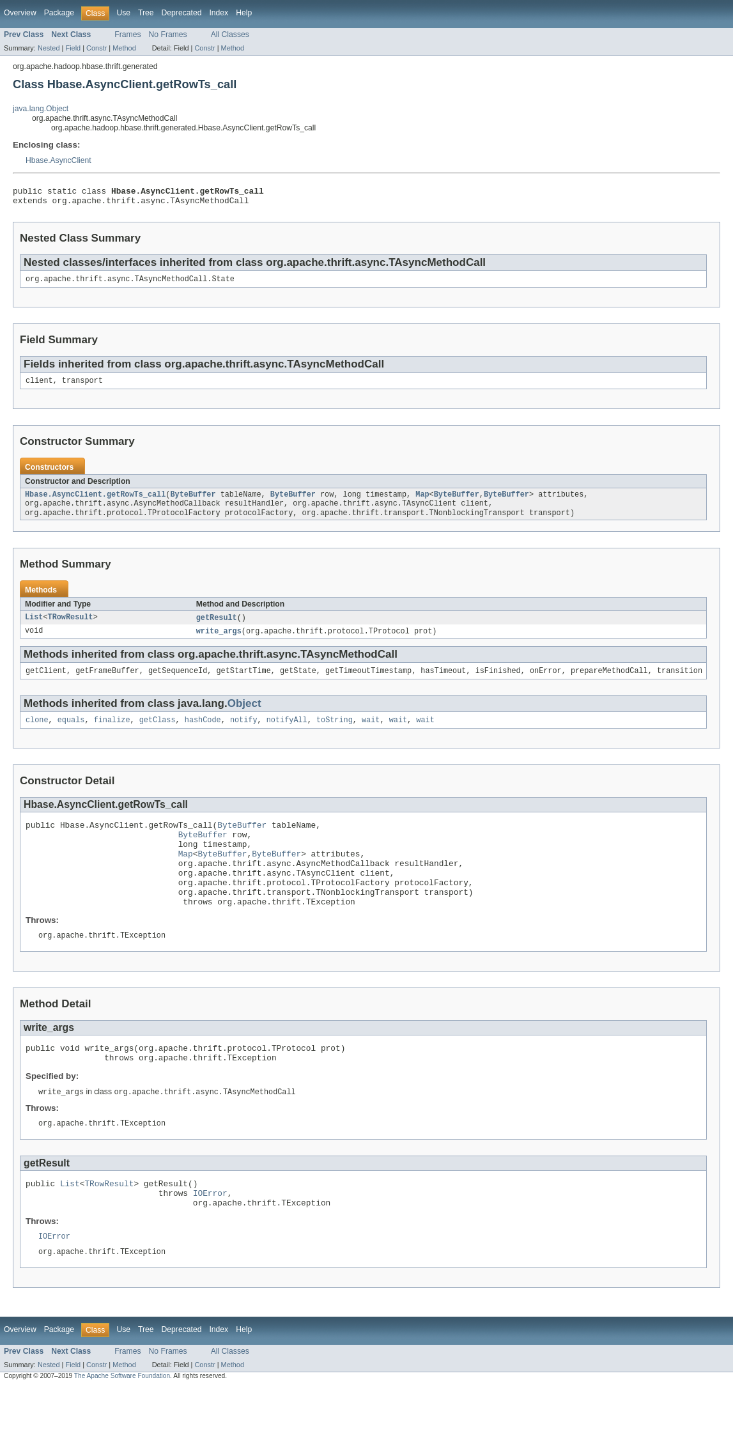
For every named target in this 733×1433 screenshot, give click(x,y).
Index (218, 12)
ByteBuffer (192, 502)
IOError (210, 1234)
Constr (96, 48)
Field (73, 48)
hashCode (203, 733)
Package (59, 12)
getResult (216, 628)
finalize (112, 733)
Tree (146, 12)
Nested (49, 48)
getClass (157, 733)
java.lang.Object (40, 108)
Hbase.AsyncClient (58, 160)
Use (123, 12)
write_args (219, 642)
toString (334, 733)
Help (244, 12)
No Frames (168, 34)
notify (244, 733)
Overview (20, 12)
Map (422, 502)
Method (123, 48)
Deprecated (182, 12)
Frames (127, 34)
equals (71, 733)
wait (371, 733)
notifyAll (286, 733)
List (34, 628)
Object (244, 715)
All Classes (230, 34)
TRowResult (70, 628)
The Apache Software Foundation (122, 1421)
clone (37, 733)
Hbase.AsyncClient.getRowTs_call (95, 502)
